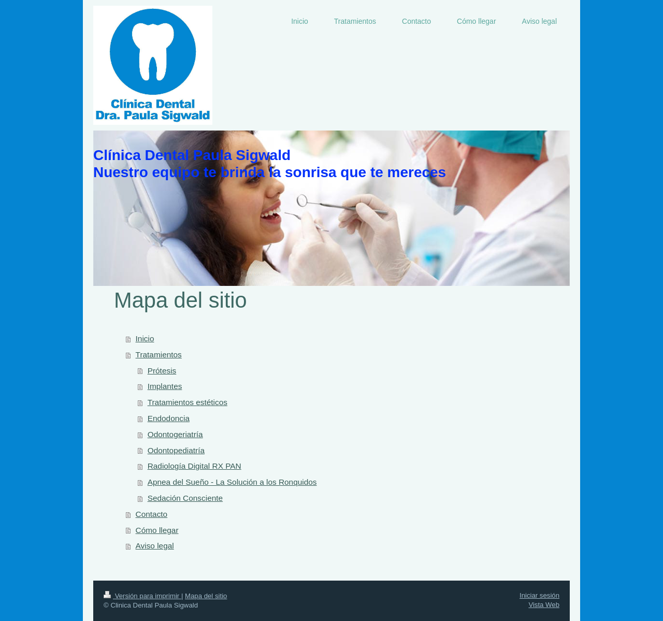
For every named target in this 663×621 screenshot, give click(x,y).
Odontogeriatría (175, 434)
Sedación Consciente (185, 498)
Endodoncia (169, 418)
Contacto (152, 514)
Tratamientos (159, 354)
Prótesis (162, 370)
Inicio (145, 338)
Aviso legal (155, 545)
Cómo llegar (157, 530)
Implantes (165, 386)
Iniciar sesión (539, 595)
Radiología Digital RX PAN (194, 465)
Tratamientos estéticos (187, 402)
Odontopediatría (176, 450)
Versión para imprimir (142, 596)
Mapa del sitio (206, 596)
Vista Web (543, 605)
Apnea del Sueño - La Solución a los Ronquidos (232, 482)
